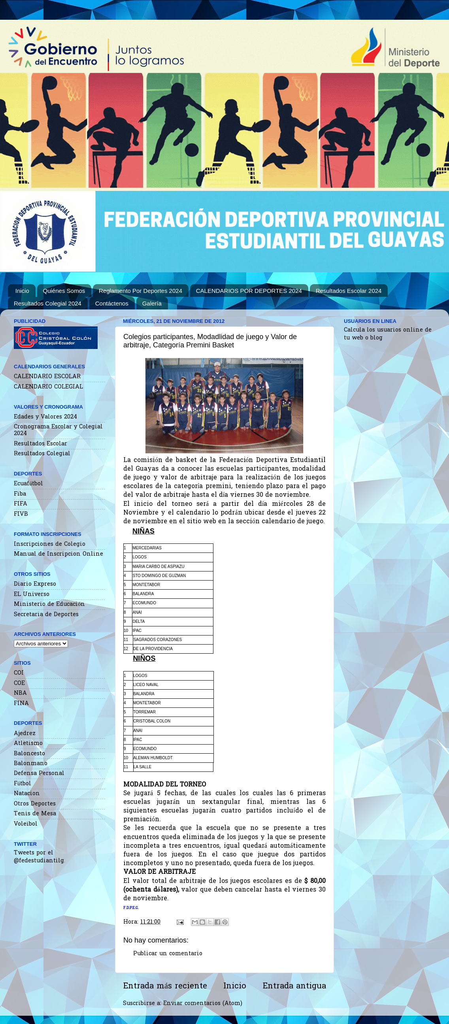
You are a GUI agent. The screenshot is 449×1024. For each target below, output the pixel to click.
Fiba (20, 494)
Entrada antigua (294, 986)
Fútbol (22, 784)
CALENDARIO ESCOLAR (47, 377)
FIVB (21, 514)
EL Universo (31, 594)
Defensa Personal (39, 773)
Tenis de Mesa (35, 814)
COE (19, 683)
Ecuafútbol (28, 484)
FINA (21, 704)
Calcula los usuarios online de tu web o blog (388, 334)
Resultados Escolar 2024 (349, 290)
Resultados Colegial (42, 454)
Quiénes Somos (64, 290)
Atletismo (28, 743)
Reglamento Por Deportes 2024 (140, 290)
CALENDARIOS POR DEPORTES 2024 (249, 290)
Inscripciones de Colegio (49, 544)
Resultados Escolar (40, 444)
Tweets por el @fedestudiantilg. (39, 857)
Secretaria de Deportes (46, 615)
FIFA (20, 504)
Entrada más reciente (165, 986)
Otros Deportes (35, 804)
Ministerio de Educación (49, 604)
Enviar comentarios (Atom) (202, 1003)
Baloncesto (29, 754)
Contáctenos (111, 303)
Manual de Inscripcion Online (58, 554)
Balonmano (30, 764)
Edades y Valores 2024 (45, 417)
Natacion (27, 794)
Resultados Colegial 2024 (47, 303)
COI (19, 673)
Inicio (22, 290)
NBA (20, 693)
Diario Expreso (35, 584)
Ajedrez (25, 734)
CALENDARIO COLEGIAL (48, 387)
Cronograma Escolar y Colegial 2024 (58, 430)
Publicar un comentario (167, 954)
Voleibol (26, 824)
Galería (152, 303)
